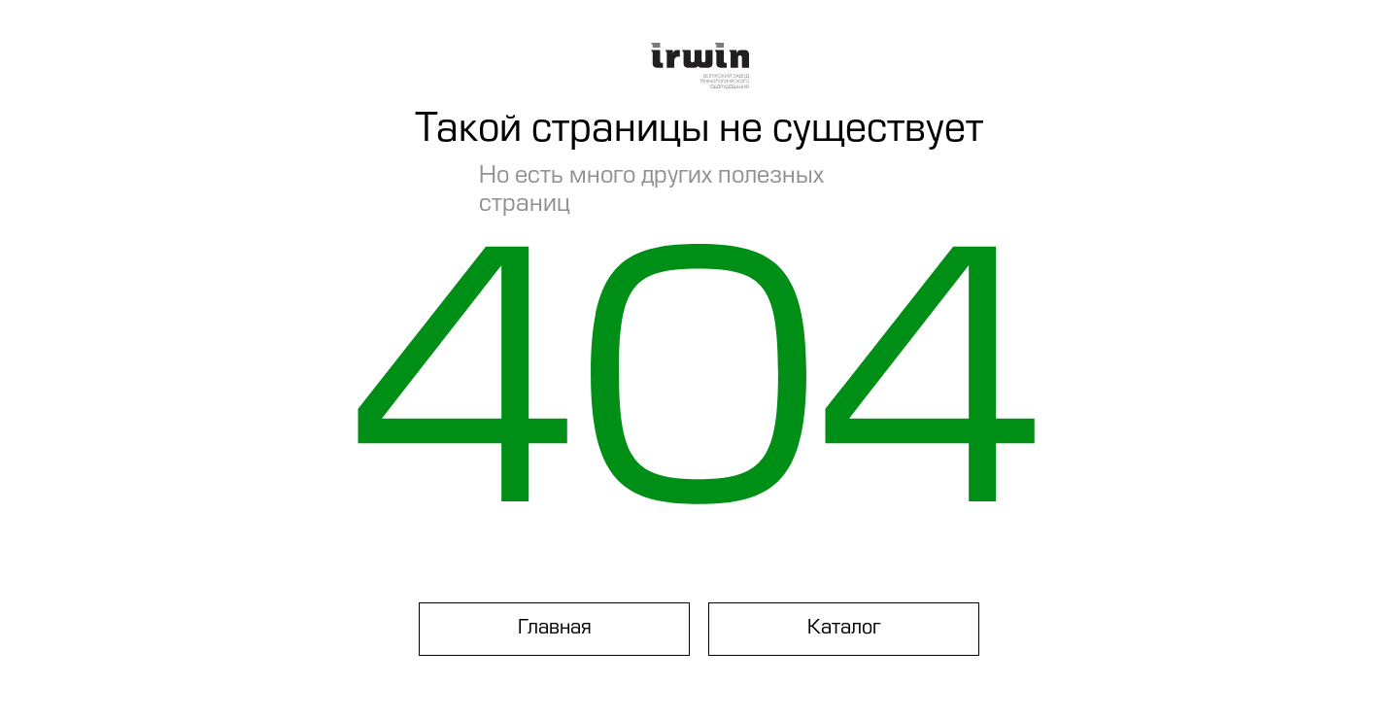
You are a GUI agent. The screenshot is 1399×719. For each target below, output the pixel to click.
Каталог (844, 628)
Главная (555, 628)
